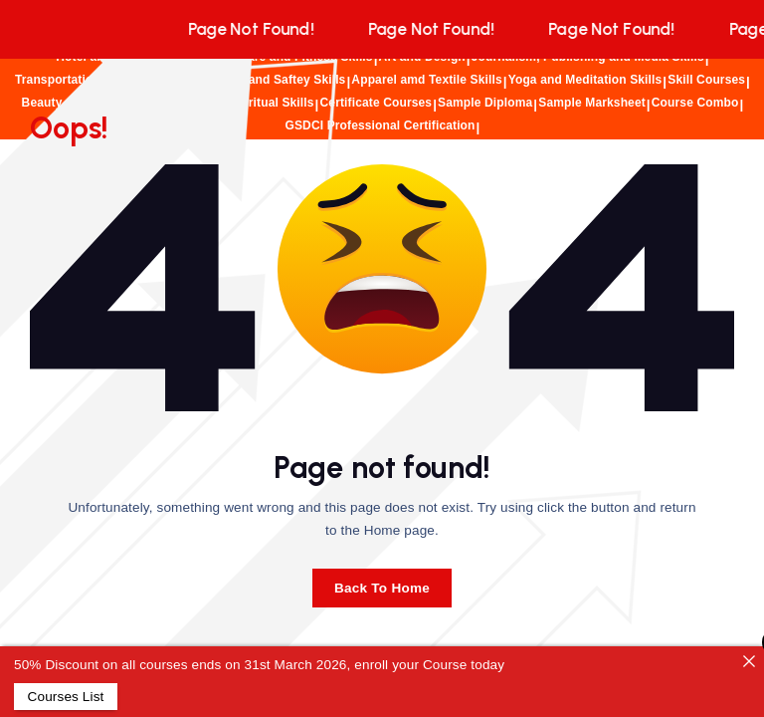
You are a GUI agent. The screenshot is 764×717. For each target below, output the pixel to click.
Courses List (65, 696)
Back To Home (382, 588)
